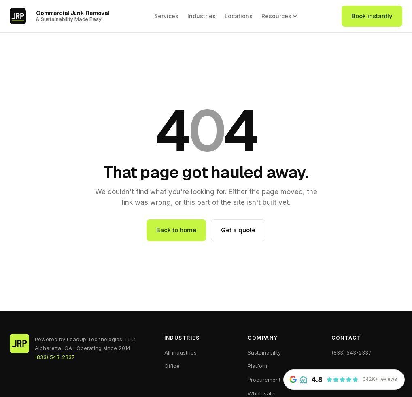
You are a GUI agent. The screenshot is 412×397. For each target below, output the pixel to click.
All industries (180, 352)
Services (166, 16)
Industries (201, 16)
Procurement (264, 379)
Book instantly (372, 16)
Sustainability (264, 352)
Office (172, 366)
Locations (239, 16)
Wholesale (261, 393)
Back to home (176, 230)
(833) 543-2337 (55, 357)
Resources (279, 16)
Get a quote (238, 230)
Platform (258, 366)
